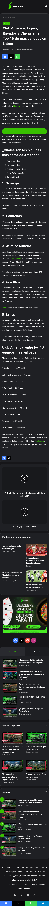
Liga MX (16, 106)
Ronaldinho (16, 258)
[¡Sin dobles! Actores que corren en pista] (10, 700)
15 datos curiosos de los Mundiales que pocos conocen (12, 575)
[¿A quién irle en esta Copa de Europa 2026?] (10, 712)
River (4, 307)
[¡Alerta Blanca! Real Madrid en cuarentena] (36, 576)
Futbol (12, 18)
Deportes (6, 884)
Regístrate (39, 441)
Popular (37, 651)
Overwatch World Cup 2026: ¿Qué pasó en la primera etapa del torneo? (31, 674)
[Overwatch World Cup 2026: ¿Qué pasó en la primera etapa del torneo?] (10, 675)
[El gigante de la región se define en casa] (36, 766)
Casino (14, 884)
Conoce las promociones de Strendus (24, 131)
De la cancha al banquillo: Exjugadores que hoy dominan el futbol (32, 687)
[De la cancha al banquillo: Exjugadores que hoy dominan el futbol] (10, 688)
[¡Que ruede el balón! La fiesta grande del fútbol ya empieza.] (10, 664)
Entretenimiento (25, 884)
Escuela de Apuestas (24, 888)
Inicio (6, 18)
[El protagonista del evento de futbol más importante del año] (12, 766)
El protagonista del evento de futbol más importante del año (10, 777)
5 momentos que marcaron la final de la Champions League (35, 560)
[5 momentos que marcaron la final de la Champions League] (36, 550)
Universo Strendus (39, 884)
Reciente (12, 651)
